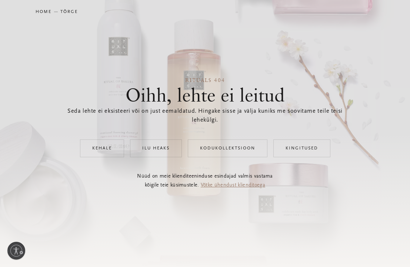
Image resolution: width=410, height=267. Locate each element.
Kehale (102, 148)
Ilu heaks (156, 148)
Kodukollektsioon (227, 148)
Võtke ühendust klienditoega (233, 185)
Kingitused (302, 148)
